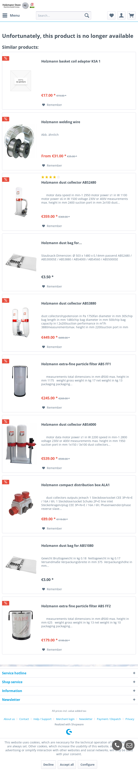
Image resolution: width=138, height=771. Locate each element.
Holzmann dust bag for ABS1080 (67, 546)
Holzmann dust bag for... (61, 243)
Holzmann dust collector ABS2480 (68, 182)
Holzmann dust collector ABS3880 (68, 303)
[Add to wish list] (52, 104)
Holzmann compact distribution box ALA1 (75, 485)
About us (9, 719)
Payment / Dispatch (109, 719)
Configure (87, 764)
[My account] (121, 15)
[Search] (87, 15)
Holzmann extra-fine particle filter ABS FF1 (76, 364)
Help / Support (42, 719)
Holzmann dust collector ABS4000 (68, 424)
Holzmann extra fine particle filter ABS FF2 (76, 606)
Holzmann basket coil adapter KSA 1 (70, 61)
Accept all (67, 764)
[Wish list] (111, 15)
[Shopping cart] (131, 15)
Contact (24, 719)
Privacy (129, 719)
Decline (48, 764)
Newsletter (85, 719)
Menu (11, 15)
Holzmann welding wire (60, 122)
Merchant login (65, 719)
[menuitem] (11, 15)
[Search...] (63, 15)
